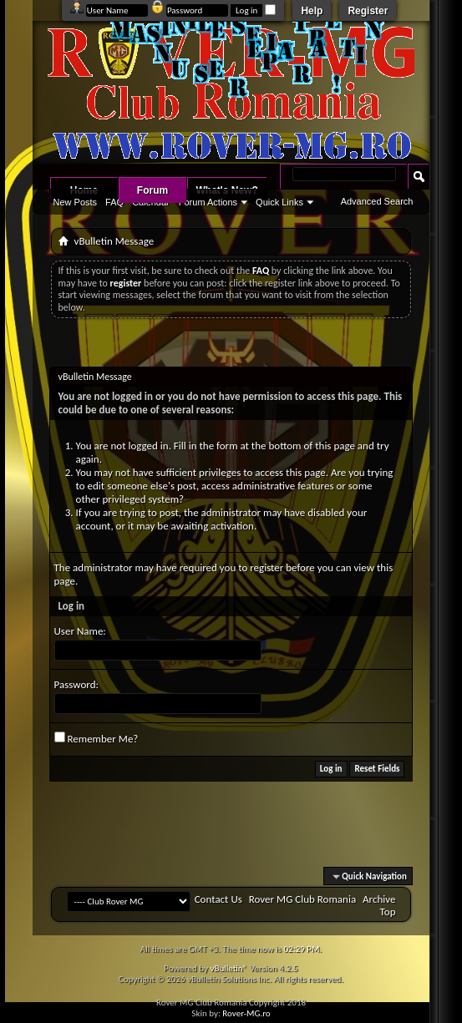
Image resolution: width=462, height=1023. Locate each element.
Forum (152, 190)
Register (368, 11)
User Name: (80, 631)
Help (311, 11)
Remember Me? (96, 738)
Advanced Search (377, 201)
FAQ (114, 202)
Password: (76, 684)
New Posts (75, 202)
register (266, 567)
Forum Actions (208, 202)
